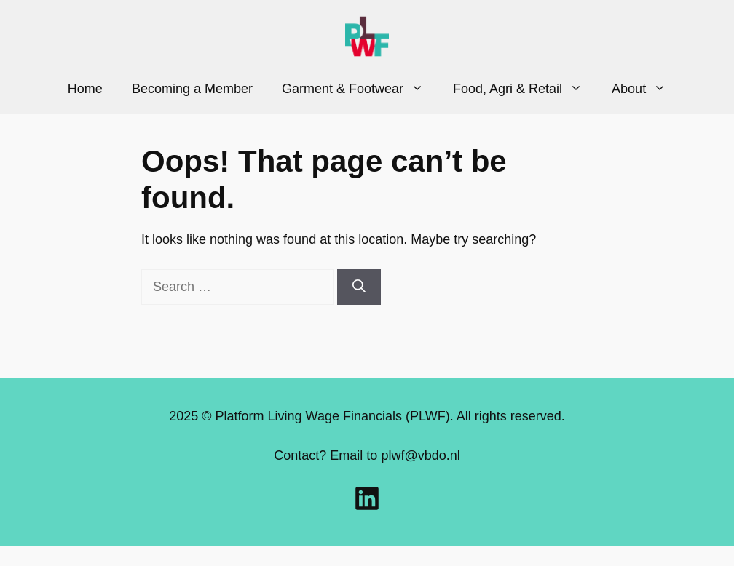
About (646, 89)
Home (85, 88)
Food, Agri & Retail (525, 89)
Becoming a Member (192, 88)
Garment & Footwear (360, 89)
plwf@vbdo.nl (420, 455)
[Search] (359, 287)
